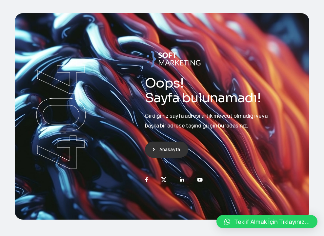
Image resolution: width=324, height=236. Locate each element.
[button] (266, 221)
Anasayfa (169, 149)
